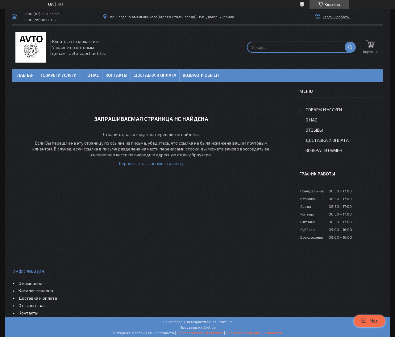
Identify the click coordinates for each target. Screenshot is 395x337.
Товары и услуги (58, 75)
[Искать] (350, 47)
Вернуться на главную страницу (151, 163)
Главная (24, 75)
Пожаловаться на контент (200, 333)
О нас (93, 75)
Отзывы (314, 130)
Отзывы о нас (32, 305)
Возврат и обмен (201, 75)
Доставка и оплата (155, 75)
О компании (30, 283)
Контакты (116, 75)
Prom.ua (225, 321)
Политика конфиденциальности (254, 333)
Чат (369, 321)
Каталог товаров (36, 290)
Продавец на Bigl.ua (198, 327)
